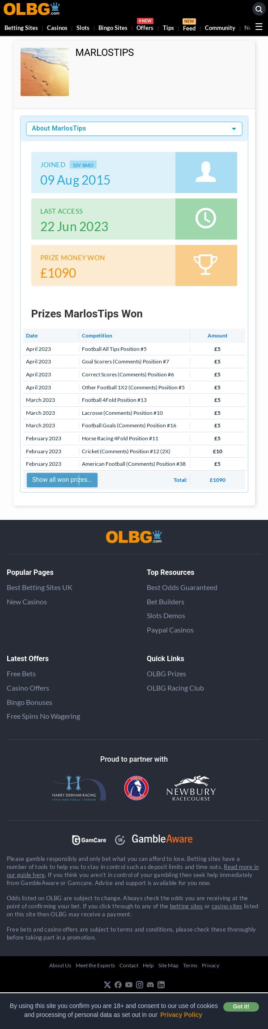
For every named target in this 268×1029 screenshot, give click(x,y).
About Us (60, 965)
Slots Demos (166, 615)
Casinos (57, 27)
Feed (189, 26)
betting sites (186, 906)
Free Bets (21, 673)
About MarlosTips (59, 128)
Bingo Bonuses (29, 702)
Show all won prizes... (62, 479)
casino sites (227, 906)
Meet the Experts (95, 965)
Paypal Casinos (170, 629)
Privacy (210, 965)
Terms (190, 965)
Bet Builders (165, 601)
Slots (83, 27)
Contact (128, 965)
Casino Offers (28, 687)
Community (220, 27)
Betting (21, 27)
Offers (144, 25)
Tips (168, 27)
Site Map (168, 965)
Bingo (113, 27)
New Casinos (27, 601)
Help (148, 965)
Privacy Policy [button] (181, 1014)
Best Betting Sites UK (39, 587)
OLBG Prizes (166, 673)
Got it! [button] (241, 1007)
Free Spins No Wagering (43, 716)
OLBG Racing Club (175, 687)
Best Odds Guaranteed (182, 587)
